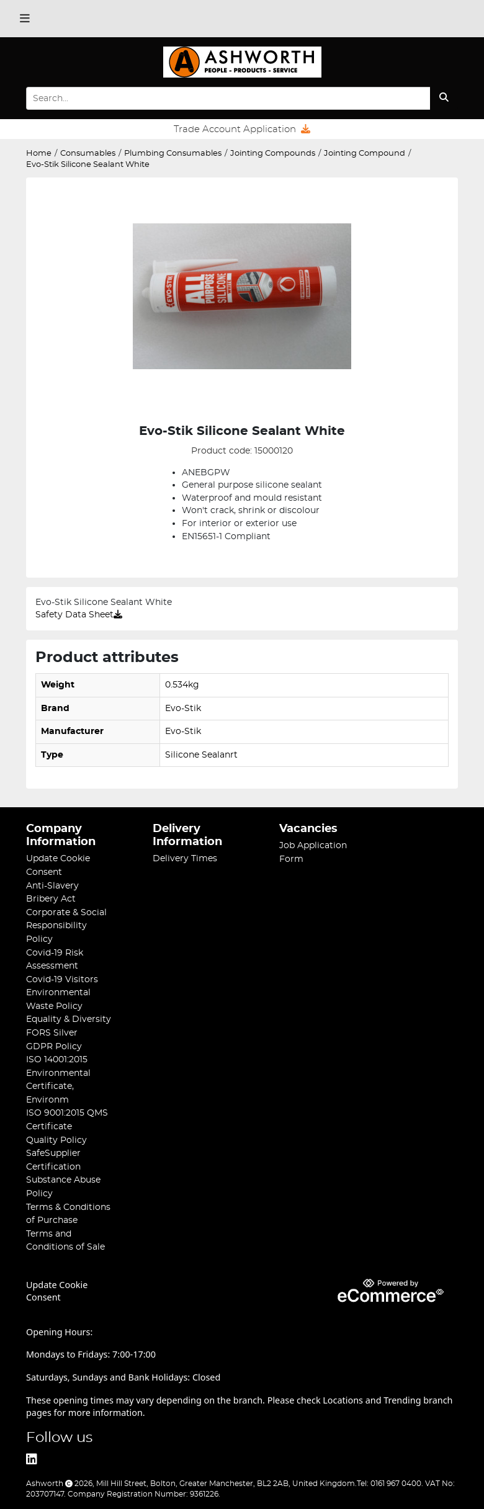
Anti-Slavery (52, 885)
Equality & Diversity (68, 1019)
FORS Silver (52, 1032)
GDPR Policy (54, 1046)
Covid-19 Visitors (62, 979)
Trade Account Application (242, 129)
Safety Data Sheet (78, 615)
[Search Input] (228, 98)
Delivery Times (185, 858)
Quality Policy (56, 1140)
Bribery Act (51, 898)
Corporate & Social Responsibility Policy (66, 926)
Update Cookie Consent (56, 1291)
